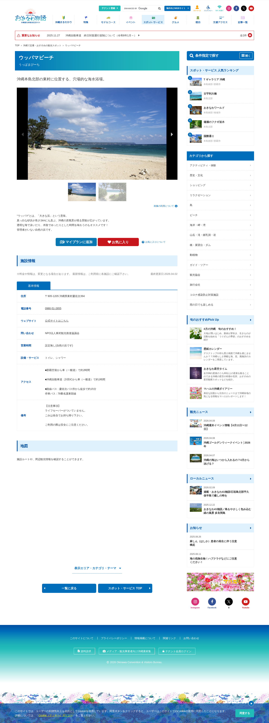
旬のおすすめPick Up (204, 318)
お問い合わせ (191, 637)
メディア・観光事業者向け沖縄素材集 (128, 650)
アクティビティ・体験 (203, 164)
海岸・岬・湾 (197, 224)
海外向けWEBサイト (175, 8)
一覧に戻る (69, 587)
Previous (22, 133)
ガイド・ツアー (199, 264)
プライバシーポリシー (114, 637)
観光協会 (195, 273)
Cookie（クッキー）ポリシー (55, 715)
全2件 (243, 34)
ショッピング (197, 184)
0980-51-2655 (53, 307)
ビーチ (194, 214)
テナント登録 (108, 8)
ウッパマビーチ (73, 44)
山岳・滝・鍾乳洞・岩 (203, 234)
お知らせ (196, 527)
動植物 (194, 253)
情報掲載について (144, 637)
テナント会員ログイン (178, 650)
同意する (244, 713)
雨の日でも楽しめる (201, 303)
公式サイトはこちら (57, 319)
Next (172, 133)
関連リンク (169, 637)
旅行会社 (195, 283)
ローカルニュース (202, 477)
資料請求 (86, 650)
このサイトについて (81, 637)
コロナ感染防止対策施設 (204, 293)
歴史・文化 (196, 174)
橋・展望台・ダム (200, 244)
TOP (17, 44)
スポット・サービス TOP (125, 587)
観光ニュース (199, 411)
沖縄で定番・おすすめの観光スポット (42, 44)
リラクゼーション (200, 194)
